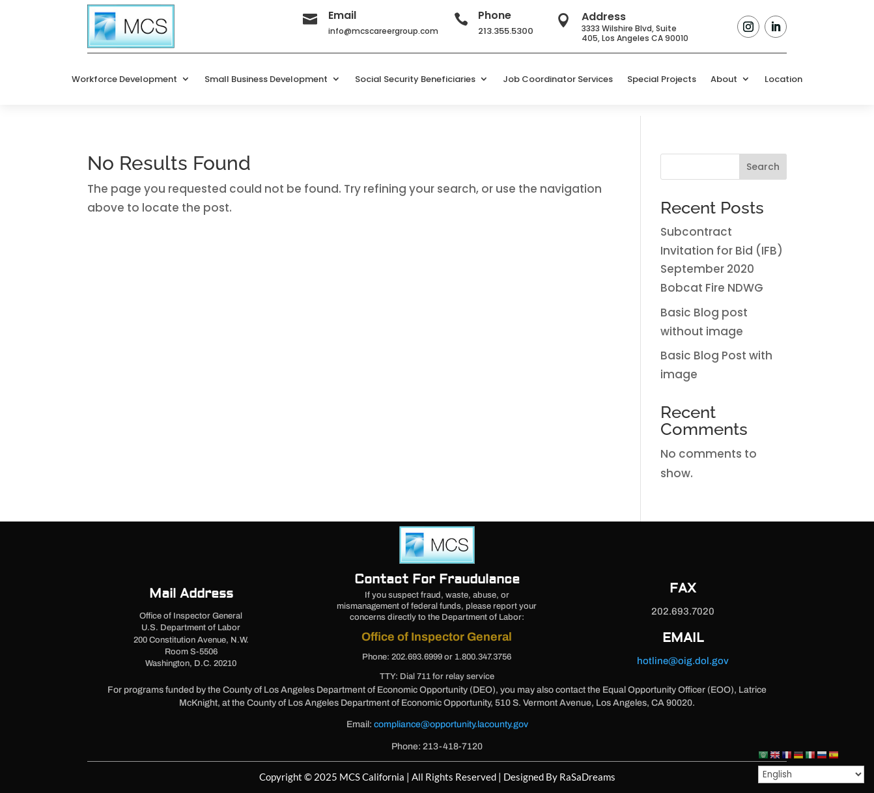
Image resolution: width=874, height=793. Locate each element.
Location (783, 79)
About (724, 79)
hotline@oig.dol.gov (683, 661)
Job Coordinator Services (558, 79)
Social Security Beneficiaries (415, 79)
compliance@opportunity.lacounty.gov (451, 724)
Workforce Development (124, 79)
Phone (494, 15)
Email (342, 15)
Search (763, 166)
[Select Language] (811, 774)
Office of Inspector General (436, 636)
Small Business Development (266, 79)
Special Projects (661, 79)
